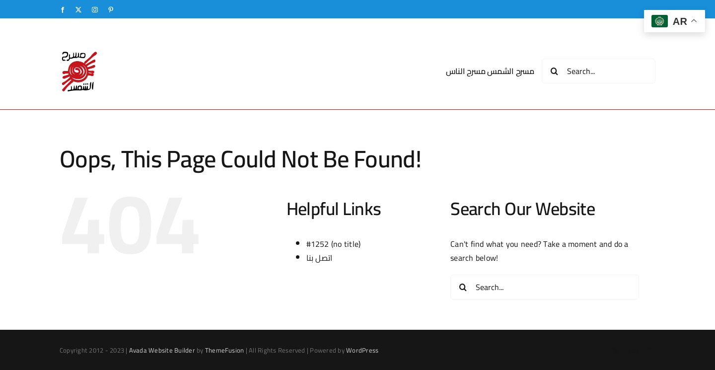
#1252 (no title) (333, 243)
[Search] (554, 71)
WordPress (362, 350)
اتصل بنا (319, 257)
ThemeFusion (224, 350)
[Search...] (598, 71)
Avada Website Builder (162, 350)
